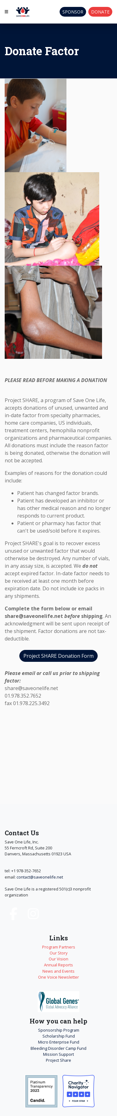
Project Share (58, 1060)
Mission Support (58, 1054)
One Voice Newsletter (58, 977)
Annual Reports (58, 965)
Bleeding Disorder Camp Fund (58, 1048)
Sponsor (72, 12)
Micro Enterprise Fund (58, 1042)
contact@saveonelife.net (40, 877)
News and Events (58, 971)
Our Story (58, 953)
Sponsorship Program (58, 1030)
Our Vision (58, 959)
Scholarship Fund (58, 1036)
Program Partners (58, 947)
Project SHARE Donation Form (58, 655)
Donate (100, 12)
